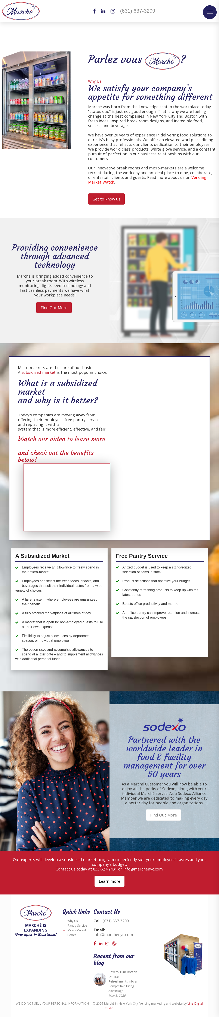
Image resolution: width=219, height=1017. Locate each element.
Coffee (72, 935)
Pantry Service (77, 925)
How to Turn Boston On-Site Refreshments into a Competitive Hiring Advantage (122, 981)
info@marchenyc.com (143, 869)
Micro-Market (76, 930)
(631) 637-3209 (137, 11)
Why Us (72, 921)
